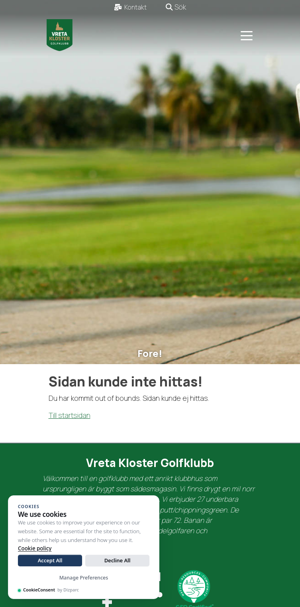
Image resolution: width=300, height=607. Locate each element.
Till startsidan (69, 415)
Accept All (50, 560)
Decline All (117, 560)
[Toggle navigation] (246, 35)
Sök (176, 7)
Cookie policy (34, 548)
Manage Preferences (83, 577)
